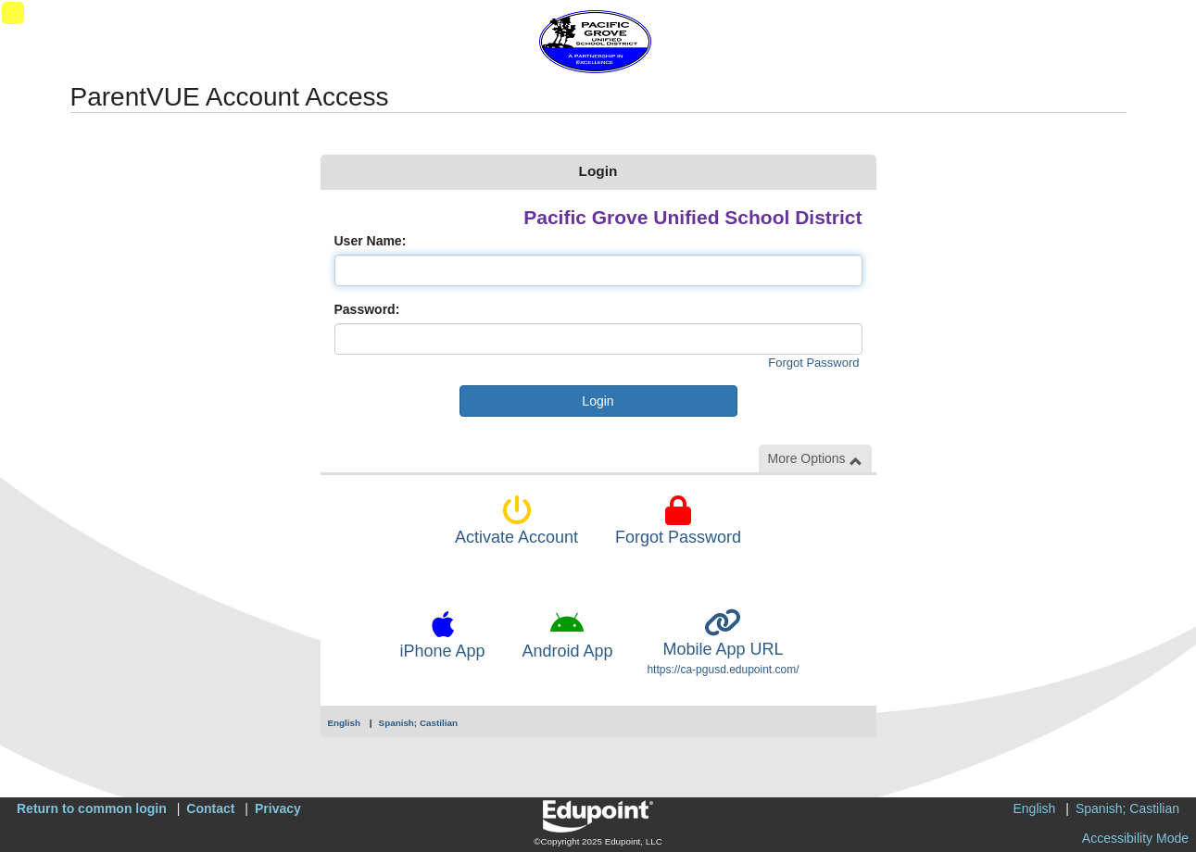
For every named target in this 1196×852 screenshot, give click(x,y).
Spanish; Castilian (418, 723)
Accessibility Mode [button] (1135, 838)
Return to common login (92, 808)
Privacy (278, 808)
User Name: (370, 240)
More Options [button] (815, 459)
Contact (210, 808)
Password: (367, 309)
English (344, 723)
